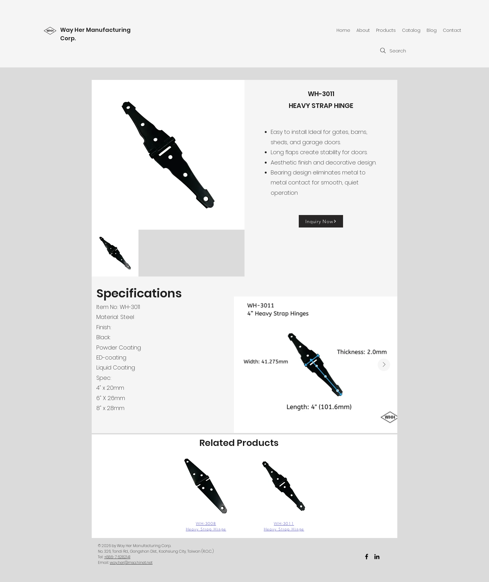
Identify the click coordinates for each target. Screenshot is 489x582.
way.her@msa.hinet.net (131, 562)
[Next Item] (384, 365)
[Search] (392, 50)
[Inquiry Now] (321, 221)
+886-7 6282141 (117, 557)
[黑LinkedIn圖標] (376, 556)
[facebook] (366, 556)
